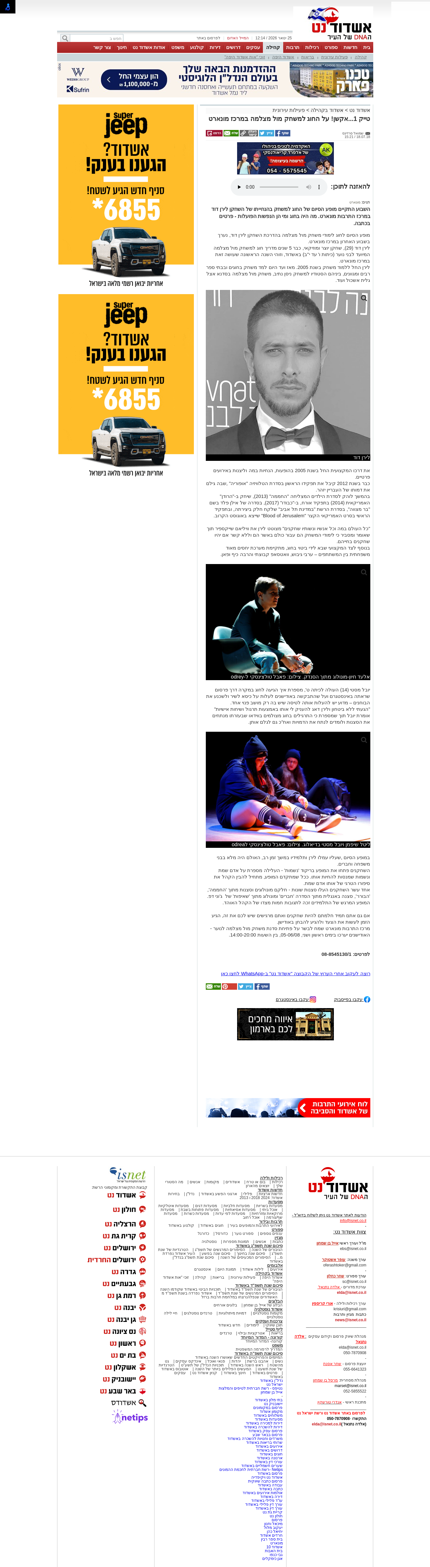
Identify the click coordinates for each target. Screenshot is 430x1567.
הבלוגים (275, 1301)
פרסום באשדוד (269, 1473)
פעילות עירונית (334, 57)
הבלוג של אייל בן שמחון (263, 1305)
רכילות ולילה (271, 1177)
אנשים (195, 1182)
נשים (279, 1361)
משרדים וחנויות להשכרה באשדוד (255, 1438)
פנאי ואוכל (216, 1361)
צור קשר (102, 47)
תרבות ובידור (271, 1221)
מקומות (212, 1182)
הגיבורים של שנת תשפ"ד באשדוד (254, 1289)
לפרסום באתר (208, 38)
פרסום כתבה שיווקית (265, 1481)
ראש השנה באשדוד (246, 1365)
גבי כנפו (276, 1554)
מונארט (354, 202)
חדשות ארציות (271, 1194)
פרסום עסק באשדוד (265, 1431)
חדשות (350, 47)
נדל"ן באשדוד (271, 1380)
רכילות (312, 47)
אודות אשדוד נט (149, 47)
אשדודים (232, 1182)
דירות (215, 47)
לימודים (252, 1325)
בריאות (307, 57)
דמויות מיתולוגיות (232, 1313)
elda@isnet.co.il (351, 1292)
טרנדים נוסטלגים (198, 1313)
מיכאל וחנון (273, 1524)
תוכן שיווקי (274, 1325)
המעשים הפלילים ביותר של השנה (223, 1369)
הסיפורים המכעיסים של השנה (245, 1257)
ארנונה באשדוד (270, 1458)
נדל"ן (190, 1194)
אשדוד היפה (283, 57)
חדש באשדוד (229, 1325)
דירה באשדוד (271, 1496)
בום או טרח (255, 1182)
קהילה (273, 47)
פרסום (277, 1520)
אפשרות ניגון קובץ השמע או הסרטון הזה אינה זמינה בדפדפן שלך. (279, 187)
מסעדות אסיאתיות (240, 1209)
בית (366, 47)
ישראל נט (274, 1384)
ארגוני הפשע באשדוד (219, 1194)
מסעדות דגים (206, 1206)
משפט (177, 47)
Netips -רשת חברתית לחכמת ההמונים (251, 1469)
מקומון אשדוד (271, 1411)
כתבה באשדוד (270, 1489)
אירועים (276, 1269)
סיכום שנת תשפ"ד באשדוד (259, 1285)
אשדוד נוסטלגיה (268, 1309)
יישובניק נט (273, 1404)
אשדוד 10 (274, 1547)
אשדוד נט (359, 110)
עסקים (253, 47)
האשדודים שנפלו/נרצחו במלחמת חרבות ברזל (239, 1297)
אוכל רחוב (251, 1217)
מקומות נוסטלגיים (267, 1313)
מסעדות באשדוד (269, 1419)
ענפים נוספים (271, 1233)
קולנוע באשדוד (181, 1225)
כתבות (278, 1241)
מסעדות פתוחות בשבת (200, 1209)
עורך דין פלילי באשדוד (263, 1504)
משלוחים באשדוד (268, 1415)
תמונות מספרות (235, 1241)
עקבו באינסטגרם (296, 999)
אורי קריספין (322, 1303)
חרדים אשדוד (271, 1535)
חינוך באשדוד (235, 1373)
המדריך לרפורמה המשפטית (259, 1349)
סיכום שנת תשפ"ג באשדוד (259, 1245)
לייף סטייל (274, 1329)
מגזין (279, 1237)
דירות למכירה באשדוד (264, 1423)
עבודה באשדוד (270, 1485)
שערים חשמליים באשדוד (262, 1465)
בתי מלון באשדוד (269, 1400)
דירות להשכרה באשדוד (263, 1427)
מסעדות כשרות (196, 1213)
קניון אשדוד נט (204, 1373)
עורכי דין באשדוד (269, 1462)
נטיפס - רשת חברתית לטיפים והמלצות (251, 1388)
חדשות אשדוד (270, 1189)
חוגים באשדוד (211, 1225)
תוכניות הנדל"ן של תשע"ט (202, 1365)
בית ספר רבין (272, 1539)
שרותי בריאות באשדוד (264, 1442)
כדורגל (203, 1233)
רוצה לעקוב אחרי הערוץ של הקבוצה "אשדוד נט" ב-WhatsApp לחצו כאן (295, 973)
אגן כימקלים (272, 1558)
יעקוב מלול (273, 1527)
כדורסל (221, 1233)
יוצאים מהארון (257, 1186)
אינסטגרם (202, 1269)
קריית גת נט (273, 1512)
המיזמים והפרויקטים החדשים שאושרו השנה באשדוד (239, 1357)
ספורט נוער (244, 1233)
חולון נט (276, 1516)
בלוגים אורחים (225, 1305)
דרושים (233, 47)
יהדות (236, 1361)
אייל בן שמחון (272, 1392)
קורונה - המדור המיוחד (262, 1337)
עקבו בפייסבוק (352, 999)
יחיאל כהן (275, 1531)
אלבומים (275, 1265)
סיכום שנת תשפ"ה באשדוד (259, 1353)
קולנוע (197, 47)
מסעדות (275, 1201)
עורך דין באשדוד (269, 1508)
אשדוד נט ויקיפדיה (266, 1477)
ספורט (331, 47)
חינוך (122, 47)
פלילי (247, 1194)
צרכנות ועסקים (269, 1321)
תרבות (292, 47)
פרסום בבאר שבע (268, 1435)
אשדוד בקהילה (327, 110)
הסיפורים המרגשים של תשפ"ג (220, 1249)
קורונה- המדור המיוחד (264, 1341)
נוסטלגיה (209, 1241)
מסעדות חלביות (237, 1206)
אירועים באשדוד (269, 1446)
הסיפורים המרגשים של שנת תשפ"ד (247, 1293)
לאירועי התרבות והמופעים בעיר (256, 1225)
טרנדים (226, 1333)
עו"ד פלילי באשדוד (266, 1500)
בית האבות (274, 1551)
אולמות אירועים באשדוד (263, 1493)
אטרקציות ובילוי (251, 1333)
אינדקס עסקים (188, 1361)
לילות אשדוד (252, 1269)
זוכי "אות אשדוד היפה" (245, 57)
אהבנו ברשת (257, 1361)
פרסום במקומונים (268, 1407)
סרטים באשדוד (264, 1373)
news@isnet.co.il (350, 1320)
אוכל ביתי (269, 1209)
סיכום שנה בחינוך (251, 1253)
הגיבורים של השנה (267, 1249)
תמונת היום (226, 1269)
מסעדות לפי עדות (230, 1213)
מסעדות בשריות (269, 1206)
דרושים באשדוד (269, 1450)
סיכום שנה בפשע (216, 1253)
